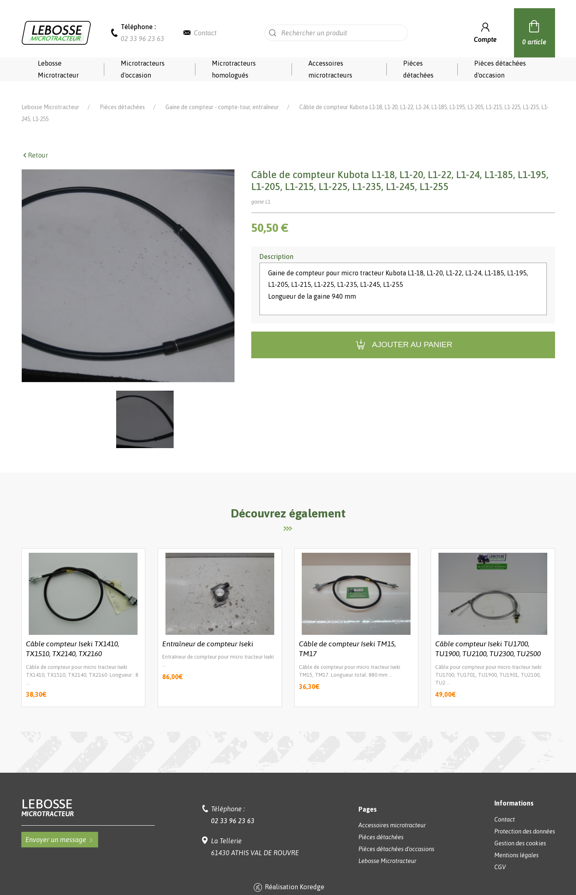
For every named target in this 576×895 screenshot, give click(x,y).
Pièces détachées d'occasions (396, 837)
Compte (485, 32)
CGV (500, 855)
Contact (205, 33)
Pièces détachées (418, 69)
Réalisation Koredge (288, 876)
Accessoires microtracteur (392, 813)
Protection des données (524, 820)
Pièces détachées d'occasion (500, 69)
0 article (534, 32)
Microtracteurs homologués (234, 69)
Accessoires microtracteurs (330, 69)
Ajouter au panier (402, 333)
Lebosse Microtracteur (58, 69)
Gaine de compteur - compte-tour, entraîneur (222, 95)
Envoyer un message (59, 828)
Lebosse (88, 796)
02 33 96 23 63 (142, 38)
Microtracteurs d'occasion (143, 69)
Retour (34, 143)
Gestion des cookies (520, 832)
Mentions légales (516, 843)
